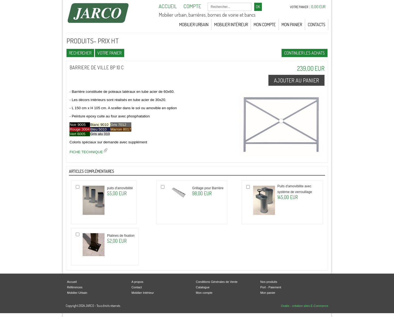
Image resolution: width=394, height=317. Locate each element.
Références (74, 287)
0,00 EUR (318, 6)
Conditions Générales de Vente (216, 281)
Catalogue (203, 287)
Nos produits (268, 281)
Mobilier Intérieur (231, 24)
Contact (136, 287)
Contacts (316, 24)
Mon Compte (265, 24)
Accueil (72, 281)
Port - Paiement (270, 287)
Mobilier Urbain (193, 24)
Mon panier (267, 292)
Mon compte (204, 292)
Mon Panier (292, 24)
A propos (137, 281)
